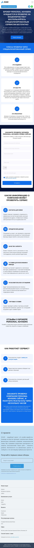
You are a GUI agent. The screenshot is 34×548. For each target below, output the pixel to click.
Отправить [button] (17, 183)
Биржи (2, 513)
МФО (2, 502)
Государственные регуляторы (8, 521)
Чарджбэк (3, 504)
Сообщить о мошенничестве (9, 6)
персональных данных (10, 178)
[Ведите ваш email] (17, 460)
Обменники (3, 515)
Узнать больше (17, 37)
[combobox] (5, 168)
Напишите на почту (10, 537)
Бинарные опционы (5, 491)
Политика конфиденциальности (8, 473)
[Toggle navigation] (32, 2)
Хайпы (2, 493)
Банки (2, 500)
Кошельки (3, 511)
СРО (2, 523)
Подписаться (17, 466)
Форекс (3, 489)
